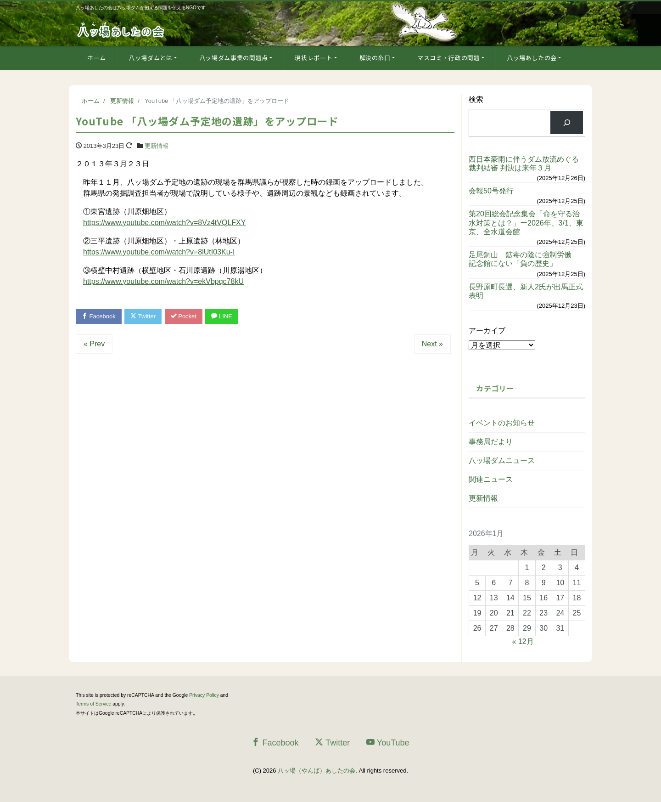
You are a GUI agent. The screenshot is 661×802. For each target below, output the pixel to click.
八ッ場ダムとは (151, 57)
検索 (476, 99)
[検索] (566, 122)
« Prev (94, 344)
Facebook (99, 316)
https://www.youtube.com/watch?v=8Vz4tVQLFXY (164, 222)
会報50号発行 (491, 191)
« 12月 (523, 641)
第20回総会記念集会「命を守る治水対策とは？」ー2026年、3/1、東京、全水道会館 (526, 222)
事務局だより (491, 442)
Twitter (143, 316)
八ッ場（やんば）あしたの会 (316, 770)
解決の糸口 (375, 57)
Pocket (183, 316)
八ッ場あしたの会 (532, 57)
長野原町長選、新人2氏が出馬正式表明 (526, 291)
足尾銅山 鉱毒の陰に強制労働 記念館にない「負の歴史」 (524, 259)
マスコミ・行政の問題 (448, 57)
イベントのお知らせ (502, 423)
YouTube (387, 742)
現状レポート (313, 57)
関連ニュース (491, 479)
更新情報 (156, 145)
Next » (432, 344)
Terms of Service (93, 703)
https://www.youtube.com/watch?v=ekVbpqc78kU (163, 281)
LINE (221, 316)
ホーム (96, 57)
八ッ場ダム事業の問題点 (233, 57)
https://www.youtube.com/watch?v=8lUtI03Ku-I (159, 252)
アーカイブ (487, 330)
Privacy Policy (204, 695)
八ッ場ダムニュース (502, 460)
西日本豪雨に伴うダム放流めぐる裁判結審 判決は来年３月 (524, 163)
